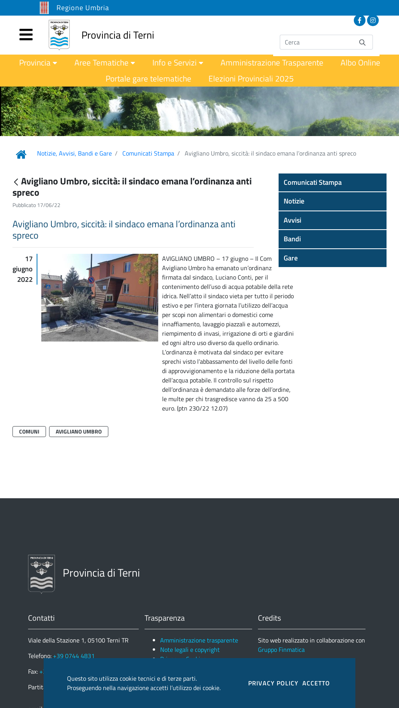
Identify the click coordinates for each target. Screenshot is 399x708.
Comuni (29, 431)
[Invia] (362, 42)
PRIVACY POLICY (273, 683)
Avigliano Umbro (79, 431)
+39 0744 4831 (74, 655)
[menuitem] (38, 63)
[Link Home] (21, 154)
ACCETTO (316, 683)
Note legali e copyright (190, 649)
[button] (332, 182)
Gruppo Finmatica (281, 649)
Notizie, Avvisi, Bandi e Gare (74, 153)
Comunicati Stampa (148, 153)
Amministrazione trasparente (199, 640)
